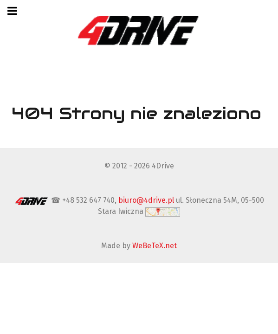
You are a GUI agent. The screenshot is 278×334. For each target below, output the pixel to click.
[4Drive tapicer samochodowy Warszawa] (139, 30)
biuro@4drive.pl (146, 200)
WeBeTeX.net (154, 245)
